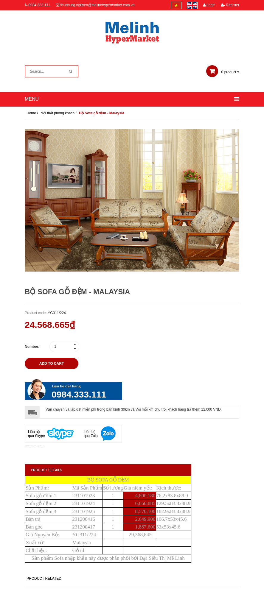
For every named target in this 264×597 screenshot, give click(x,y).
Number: (32, 347)
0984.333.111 (39, 5)
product (222, 72)
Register (230, 5)
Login (209, 5)
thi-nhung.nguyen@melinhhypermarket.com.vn (97, 5)
